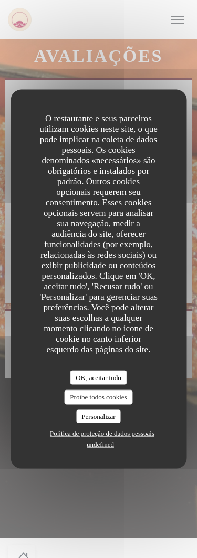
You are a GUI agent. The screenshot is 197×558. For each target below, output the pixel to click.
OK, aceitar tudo (98, 377)
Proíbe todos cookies (98, 397)
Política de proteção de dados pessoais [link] (102, 433)
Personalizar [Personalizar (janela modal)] (98, 416)
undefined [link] (100, 444)
